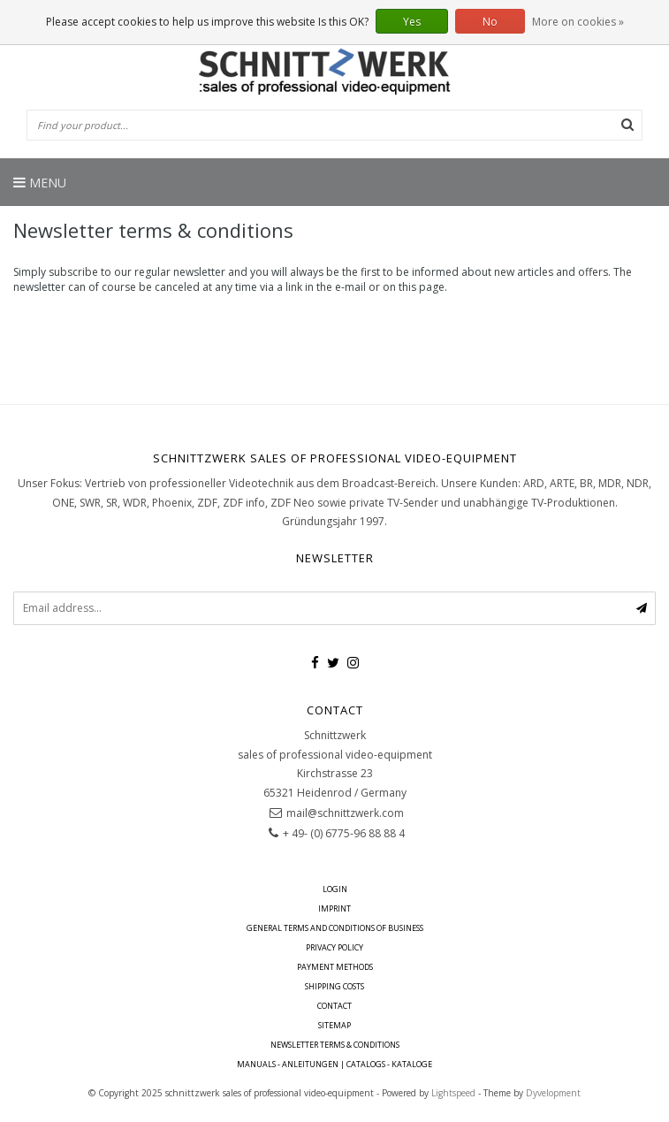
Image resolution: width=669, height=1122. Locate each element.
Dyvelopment (553, 1093)
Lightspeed (453, 1093)
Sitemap (334, 1025)
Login (335, 889)
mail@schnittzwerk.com (345, 813)
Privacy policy (334, 947)
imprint (334, 908)
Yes (412, 21)
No (490, 21)
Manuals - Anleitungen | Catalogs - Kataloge (334, 1064)
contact (334, 1005)
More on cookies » (578, 21)
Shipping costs (334, 986)
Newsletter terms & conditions (334, 1044)
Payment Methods (335, 967)
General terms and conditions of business (335, 928)
